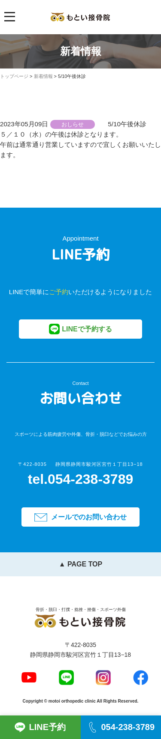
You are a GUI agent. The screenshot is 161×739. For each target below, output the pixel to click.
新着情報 (43, 76)
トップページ (14, 76)
